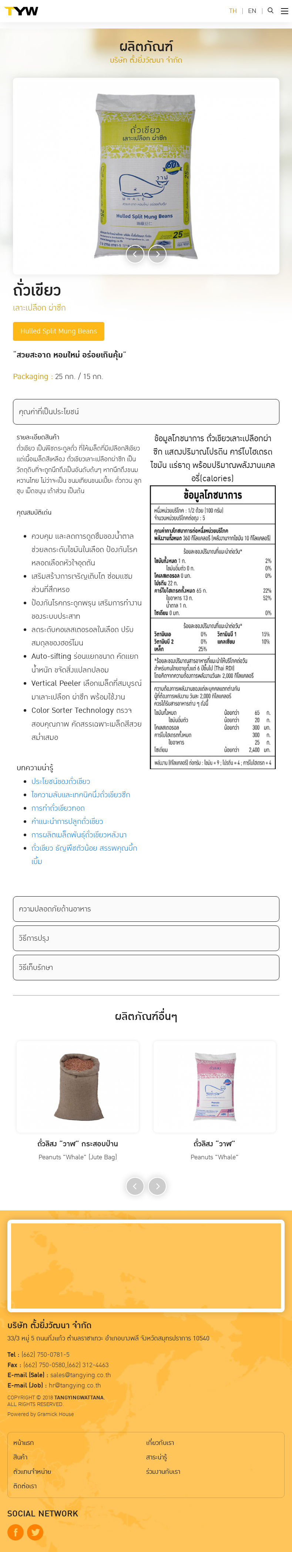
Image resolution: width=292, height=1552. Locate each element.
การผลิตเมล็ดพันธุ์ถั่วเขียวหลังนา (79, 834)
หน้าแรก (23, 1443)
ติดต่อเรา (25, 1486)
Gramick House (55, 1414)
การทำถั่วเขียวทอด (58, 808)
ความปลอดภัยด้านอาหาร (55, 908)
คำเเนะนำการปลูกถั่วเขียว (67, 821)
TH (233, 11)
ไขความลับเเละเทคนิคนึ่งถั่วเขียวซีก (80, 794)
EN (252, 11)
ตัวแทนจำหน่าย (32, 1472)
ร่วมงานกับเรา (163, 1472)
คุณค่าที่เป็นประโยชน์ (49, 411)
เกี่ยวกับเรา (160, 1443)
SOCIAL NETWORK (42, 1514)
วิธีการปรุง (34, 938)
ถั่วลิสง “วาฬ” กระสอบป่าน (77, 1144)
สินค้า (20, 1457)
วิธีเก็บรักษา (36, 967)
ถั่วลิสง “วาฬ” (214, 1144)
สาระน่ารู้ (156, 1457)
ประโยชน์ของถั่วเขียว (60, 781)
